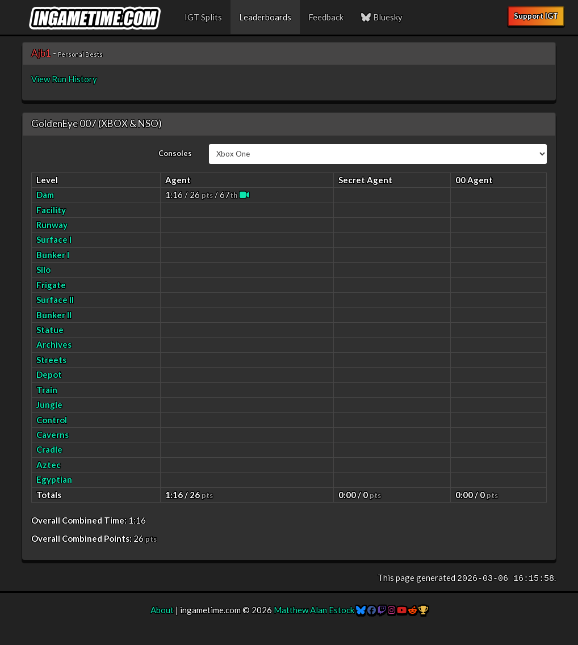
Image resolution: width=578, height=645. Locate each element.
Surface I (54, 239)
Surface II (55, 299)
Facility (51, 210)
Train (46, 390)
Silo (43, 269)
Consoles (175, 153)
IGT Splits (203, 17)
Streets (51, 360)
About (162, 610)
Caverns (52, 434)
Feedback (326, 17)
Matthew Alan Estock (314, 610)
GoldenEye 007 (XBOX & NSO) (96, 123)
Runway (52, 225)
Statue (50, 329)
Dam (45, 194)
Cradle (49, 449)
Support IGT (536, 15)
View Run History (64, 79)
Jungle (49, 404)
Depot (49, 374)
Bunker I (52, 255)
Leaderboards (265, 17)
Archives (54, 344)
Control (51, 420)
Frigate (51, 285)
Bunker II (54, 315)
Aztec (48, 464)
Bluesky (382, 17)
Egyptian (54, 479)
